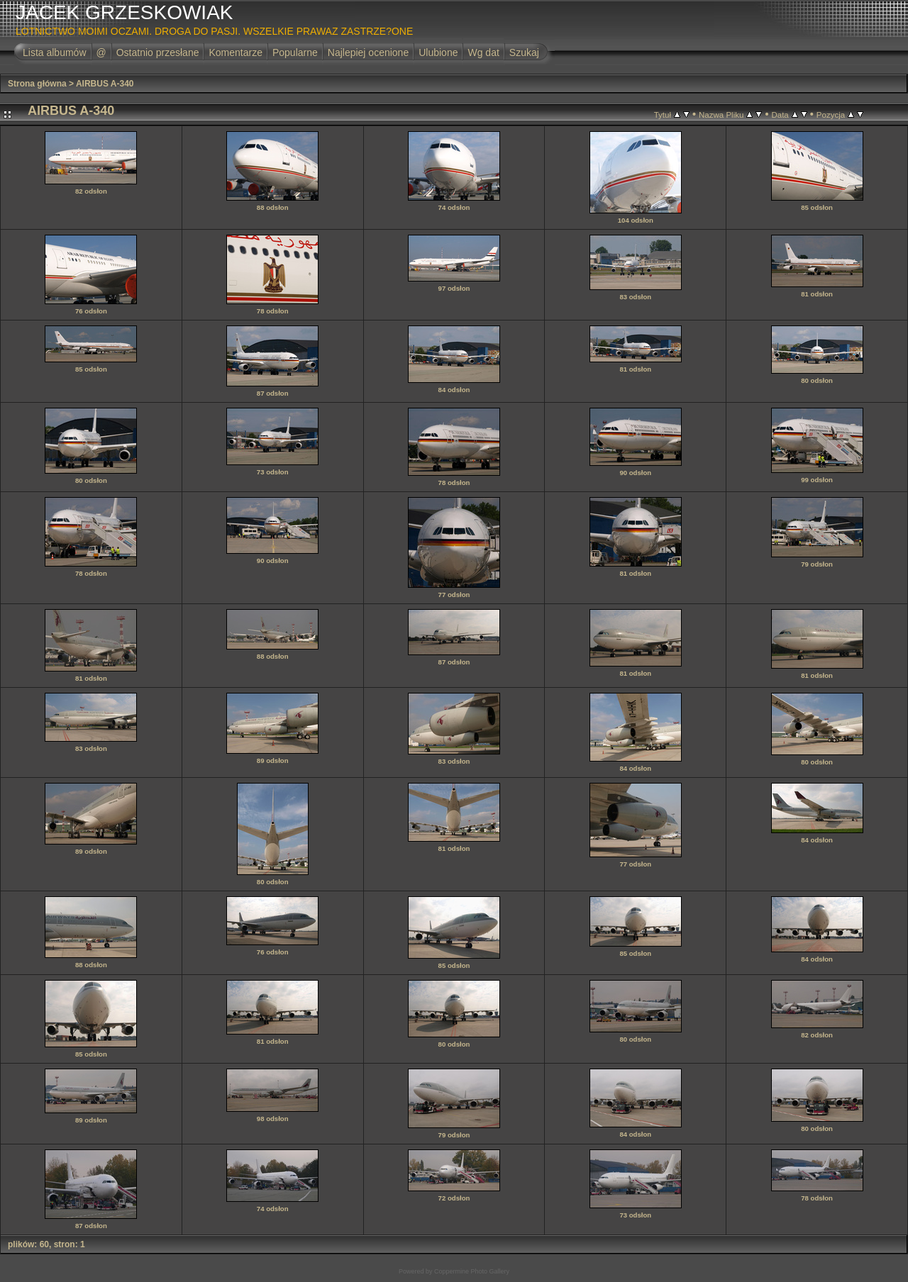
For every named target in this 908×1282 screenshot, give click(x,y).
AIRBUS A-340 (105, 84)
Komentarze (235, 52)
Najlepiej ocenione (368, 52)
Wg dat (483, 52)
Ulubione (438, 52)
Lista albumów (55, 52)
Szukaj (524, 52)
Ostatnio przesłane (157, 52)
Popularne (295, 52)
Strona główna (37, 84)
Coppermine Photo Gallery (471, 1271)
